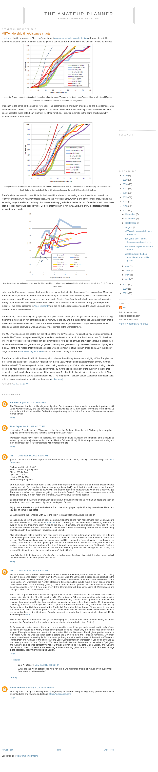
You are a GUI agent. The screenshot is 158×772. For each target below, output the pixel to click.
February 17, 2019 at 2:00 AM (40, 687)
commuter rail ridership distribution (71, 38)
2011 (125, 284)
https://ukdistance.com (60, 694)
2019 (125, 180)
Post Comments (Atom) (26, 756)
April (127, 279)
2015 (125, 197)
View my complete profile (133, 324)
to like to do (57, 379)
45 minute (50, 522)
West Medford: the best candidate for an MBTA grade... (137, 257)
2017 (125, 188)
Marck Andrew (17, 687)
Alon (12, 426)
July (127, 266)
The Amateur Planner (79, 13)
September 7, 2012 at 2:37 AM (30, 426)
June (128, 270)
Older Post (109, 750)
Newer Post (7, 750)
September (131, 223)
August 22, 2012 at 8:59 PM (32, 402)
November (130, 218)
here (27, 614)
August (129, 227)
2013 (125, 206)
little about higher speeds (31, 351)
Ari (11, 455)
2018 (125, 184)
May (127, 274)
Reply (12, 417)
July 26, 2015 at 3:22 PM (47, 665)
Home (59, 750)
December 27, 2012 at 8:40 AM (33, 455)
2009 (125, 293)
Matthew (14, 402)
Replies (16, 659)
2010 (125, 289)
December (130, 214)
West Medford (41, 306)
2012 (125, 210)
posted (6, 38)
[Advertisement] (129, 76)
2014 (125, 201)
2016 (125, 193)
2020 (125, 175)
